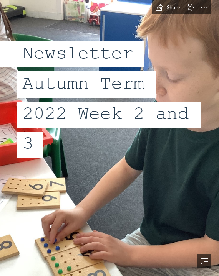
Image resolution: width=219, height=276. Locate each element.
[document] (109, 138)
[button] (167, 7)
